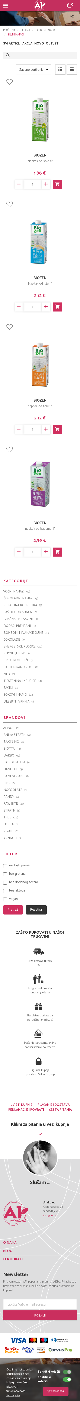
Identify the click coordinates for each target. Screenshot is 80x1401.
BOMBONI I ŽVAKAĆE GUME (26, 633)
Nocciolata (15, 790)
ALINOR (11, 728)
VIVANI (11, 831)
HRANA (25, 30)
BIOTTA (12, 748)
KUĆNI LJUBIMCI (18, 653)
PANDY (11, 797)
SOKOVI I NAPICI (46, 30)
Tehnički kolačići (49, 1372)
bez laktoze (17, 890)
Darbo (12, 755)
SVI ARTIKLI (11, 44)
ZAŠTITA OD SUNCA (20, 612)
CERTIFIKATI (13, 1259)
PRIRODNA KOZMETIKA (23, 605)
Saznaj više (13, 1395)
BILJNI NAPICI (16, 34)
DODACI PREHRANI (20, 626)
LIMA (9, 783)
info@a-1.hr (50, 1215)
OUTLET (52, 44)
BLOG (7, 1251)
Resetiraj (36, 910)
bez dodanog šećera (23, 882)
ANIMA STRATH (17, 735)
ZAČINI (11, 688)
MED (9, 674)
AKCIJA (27, 44)
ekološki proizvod (21, 865)
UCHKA (11, 824)
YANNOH (13, 838)
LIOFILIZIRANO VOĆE (21, 667)
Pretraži (13, 910)
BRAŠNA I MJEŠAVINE (21, 619)
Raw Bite (14, 803)
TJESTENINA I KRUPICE (23, 681)
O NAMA (10, 1243)
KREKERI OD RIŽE (18, 660)
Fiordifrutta (17, 762)
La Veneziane (17, 776)
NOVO (39, 44)
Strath (12, 810)
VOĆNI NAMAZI (16, 591)
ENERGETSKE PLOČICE (23, 646)
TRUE (11, 817)
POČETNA (9, 30)
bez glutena (17, 874)
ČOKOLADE (14, 639)
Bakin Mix (14, 742)
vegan (13, 899)
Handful (13, 769)
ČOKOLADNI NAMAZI (21, 598)
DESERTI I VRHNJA (19, 701)
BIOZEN (40, 155)
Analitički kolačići (44, 1379)
